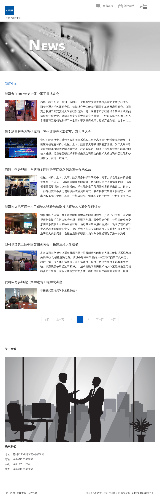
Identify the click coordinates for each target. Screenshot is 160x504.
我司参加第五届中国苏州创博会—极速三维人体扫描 (41, 244)
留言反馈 (104, 6)
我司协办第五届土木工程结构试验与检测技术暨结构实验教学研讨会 (53, 207)
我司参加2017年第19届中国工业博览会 (32, 94)
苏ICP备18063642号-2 (142, 493)
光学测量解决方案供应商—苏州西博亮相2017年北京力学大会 (48, 131)
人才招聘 (32, 493)
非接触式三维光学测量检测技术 (59, 290)
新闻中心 (16, 18)
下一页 (100, 319)
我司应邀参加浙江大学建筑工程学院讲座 (33, 282)
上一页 (60, 319)
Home (7, 18)
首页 (46, 319)
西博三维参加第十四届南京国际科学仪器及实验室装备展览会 (48, 169)
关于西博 (10, 493)
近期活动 (126, 6)
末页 (113, 319)
